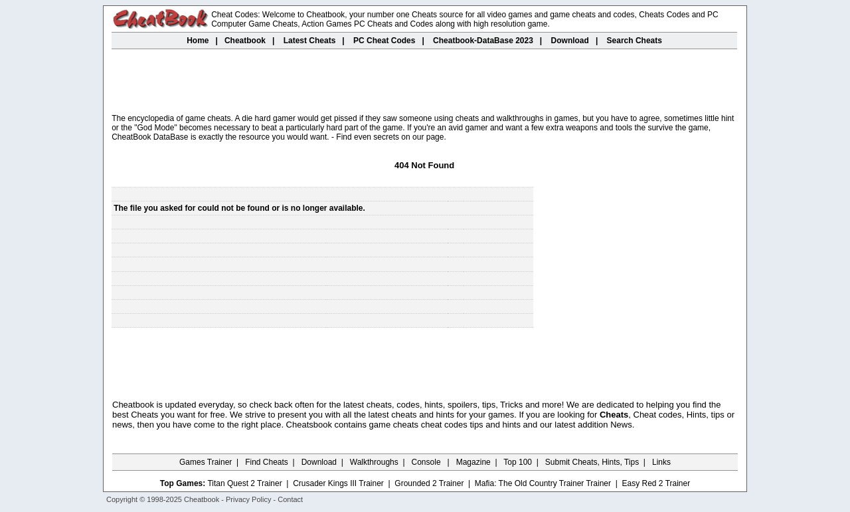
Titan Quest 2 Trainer (244, 483)
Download (319, 462)
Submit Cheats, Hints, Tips (592, 462)
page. (436, 137)
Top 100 (517, 462)
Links (661, 462)
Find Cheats (266, 462)
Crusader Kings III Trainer (338, 483)
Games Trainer (205, 462)
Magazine (473, 462)
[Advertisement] (424, 82)
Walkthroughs (374, 462)
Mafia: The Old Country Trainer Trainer (543, 483)
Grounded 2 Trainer (429, 483)
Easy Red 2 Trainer (656, 483)
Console (427, 462)
